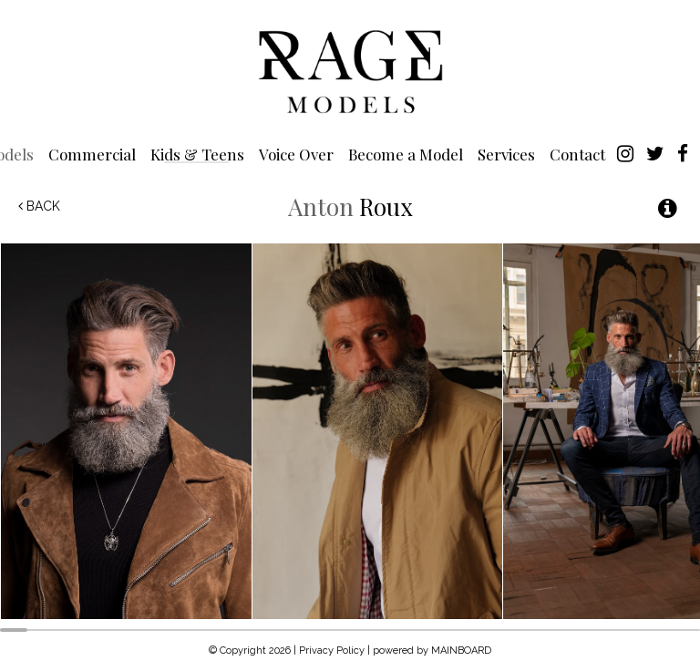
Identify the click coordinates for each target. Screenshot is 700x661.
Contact (577, 153)
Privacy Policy (332, 650)
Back (39, 206)
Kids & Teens (197, 153)
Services (506, 153)
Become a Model (405, 153)
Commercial (92, 153)
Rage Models (350, 70)
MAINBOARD (461, 650)
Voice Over (296, 153)
